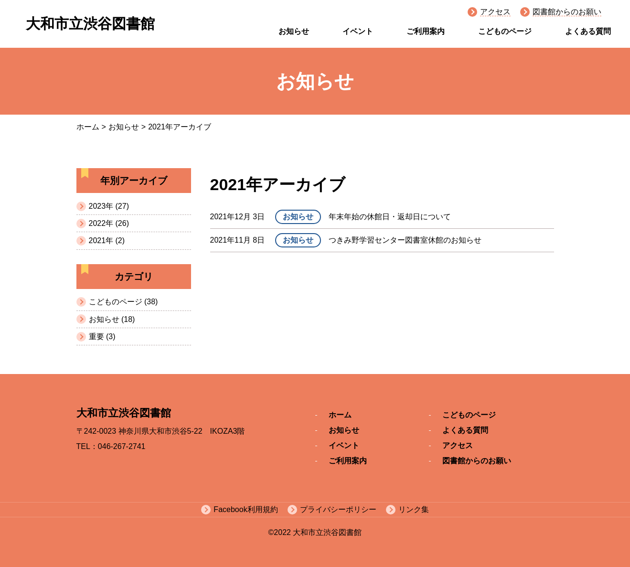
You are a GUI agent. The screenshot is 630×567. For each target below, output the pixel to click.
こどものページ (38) (123, 302)
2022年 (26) (109, 223)
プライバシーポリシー (338, 509)
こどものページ (505, 31)
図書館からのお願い (567, 12)
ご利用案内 (425, 31)
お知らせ (293, 31)
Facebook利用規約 (246, 509)
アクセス (495, 12)
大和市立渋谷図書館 (90, 24)
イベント (357, 31)
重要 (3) (102, 336)
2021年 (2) (107, 240)
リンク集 (413, 509)
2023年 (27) (109, 206)
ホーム (87, 127)
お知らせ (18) (112, 319)
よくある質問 (588, 31)
